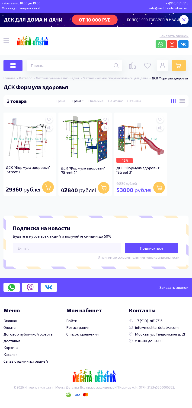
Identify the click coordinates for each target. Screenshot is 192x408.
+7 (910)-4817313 (146, 320)
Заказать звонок (174, 36)
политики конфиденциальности (155, 257)
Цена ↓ (62, 101)
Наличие (96, 101)
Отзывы (134, 101)
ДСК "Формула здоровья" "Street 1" (28, 169)
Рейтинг (116, 101)
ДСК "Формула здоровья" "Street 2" (83, 170)
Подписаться (151, 248)
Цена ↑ (78, 101)
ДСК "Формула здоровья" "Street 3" (138, 170)
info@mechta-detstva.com (154, 327)
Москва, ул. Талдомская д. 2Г (157, 334)
